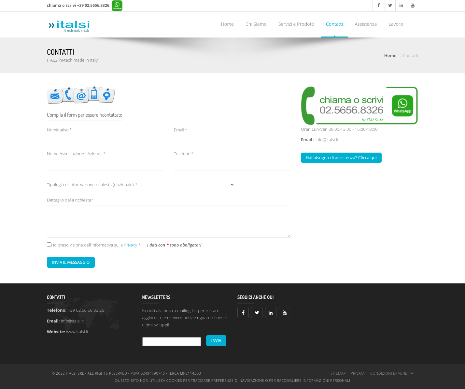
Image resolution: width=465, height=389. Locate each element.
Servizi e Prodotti (296, 24)
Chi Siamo (256, 24)
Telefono (183, 154)
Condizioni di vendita (391, 373)
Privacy (131, 245)
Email (180, 130)
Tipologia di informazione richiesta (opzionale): (141, 184)
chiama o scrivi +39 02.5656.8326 (85, 5)
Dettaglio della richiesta (70, 200)
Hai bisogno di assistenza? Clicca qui (341, 157)
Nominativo (59, 130)
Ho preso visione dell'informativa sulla (87, 245)
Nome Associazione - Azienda (76, 154)
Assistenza (366, 24)
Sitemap (338, 373)
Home (227, 24)
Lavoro (395, 24)
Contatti (334, 24)
